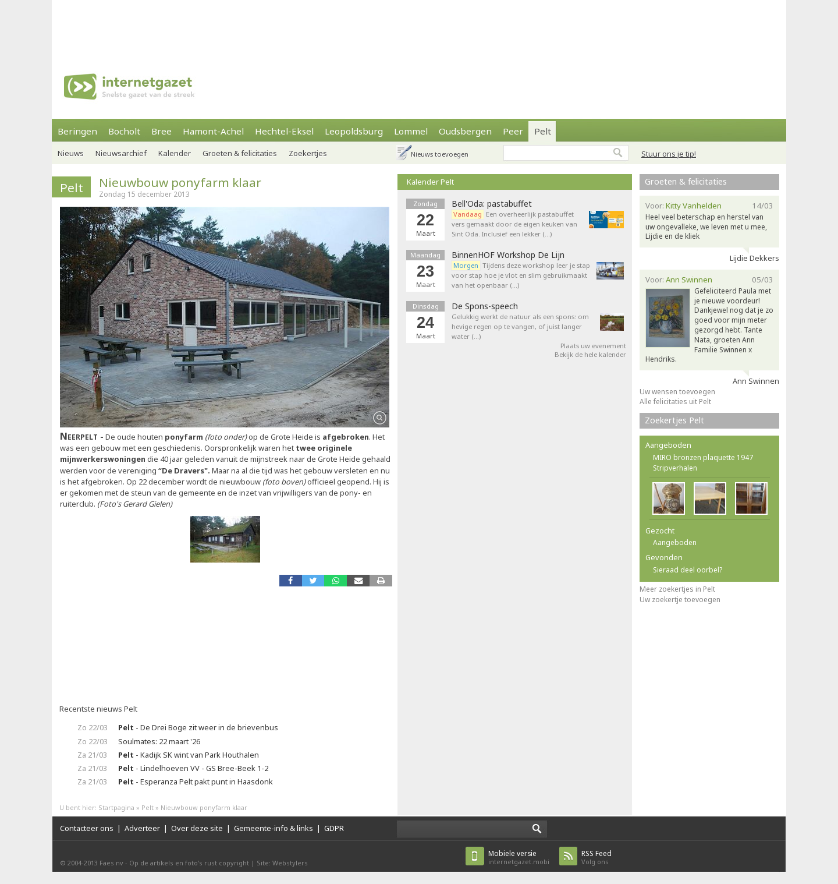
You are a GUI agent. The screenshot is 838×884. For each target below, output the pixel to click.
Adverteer (142, 828)
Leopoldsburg (354, 131)
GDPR (334, 828)
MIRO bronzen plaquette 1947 (703, 457)
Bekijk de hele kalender (590, 354)
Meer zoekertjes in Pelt (677, 589)
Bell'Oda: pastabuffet (492, 204)
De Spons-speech (485, 306)
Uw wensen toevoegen (677, 392)
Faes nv (111, 862)
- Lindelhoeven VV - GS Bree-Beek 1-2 (193, 768)
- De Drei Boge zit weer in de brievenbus (198, 727)
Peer (513, 131)
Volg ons (596, 857)
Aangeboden (675, 542)
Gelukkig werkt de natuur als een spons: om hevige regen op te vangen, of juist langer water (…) (520, 326)
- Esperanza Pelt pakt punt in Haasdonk (195, 781)
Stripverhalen (675, 468)
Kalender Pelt (430, 181)
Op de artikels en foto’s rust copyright (189, 862)
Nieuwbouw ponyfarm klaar (180, 182)
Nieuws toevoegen (439, 154)
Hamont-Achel (213, 131)
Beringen (77, 131)
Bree (161, 131)
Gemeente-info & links (273, 828)
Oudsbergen (465, 131)
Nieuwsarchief (121, 153)
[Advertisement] (419, 26)
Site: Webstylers (282, 862)
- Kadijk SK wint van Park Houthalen (188, 754)
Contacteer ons (86, 828)
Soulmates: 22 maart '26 (159, 741)
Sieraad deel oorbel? (687, 570)
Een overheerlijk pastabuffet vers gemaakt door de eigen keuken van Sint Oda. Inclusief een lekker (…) (514, 224)
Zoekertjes (308, 153)
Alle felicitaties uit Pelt (675, 401)
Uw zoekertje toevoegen (680, 599)
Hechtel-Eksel (284, 131)
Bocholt (124, 131)
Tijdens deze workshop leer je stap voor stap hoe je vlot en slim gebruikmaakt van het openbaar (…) (521, 275)
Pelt (542, 131)
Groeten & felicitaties (240, 153)
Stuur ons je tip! (668, 153)
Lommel (411, 131)
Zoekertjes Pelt (674, 420)
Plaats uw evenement (593, 345)
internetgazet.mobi (518, 857)
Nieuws (71, 153)
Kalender (174, 153)
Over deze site (197, 828)
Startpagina (116, 807)
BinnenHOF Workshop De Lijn (508, 255)
